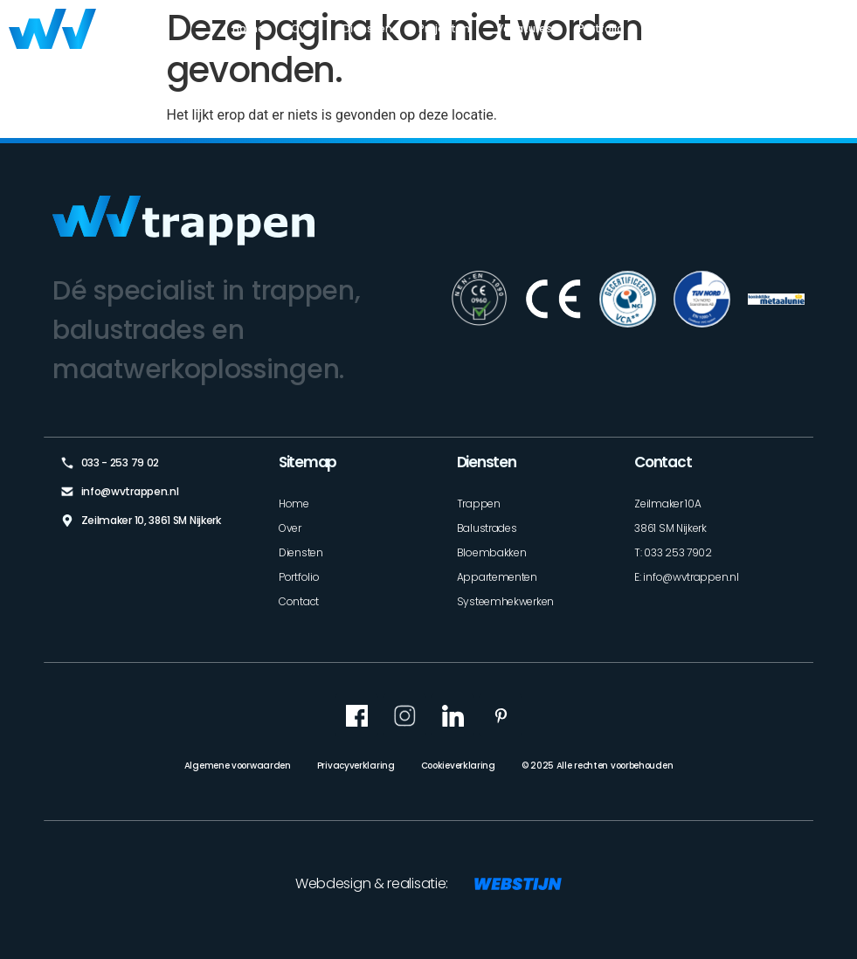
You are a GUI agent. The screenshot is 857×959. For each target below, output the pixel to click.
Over (303, 28)
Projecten (444, 28)
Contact (825, 28)
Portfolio (601, 28)
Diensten (367, 28)
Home (248, 28)
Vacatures (524, 28)
